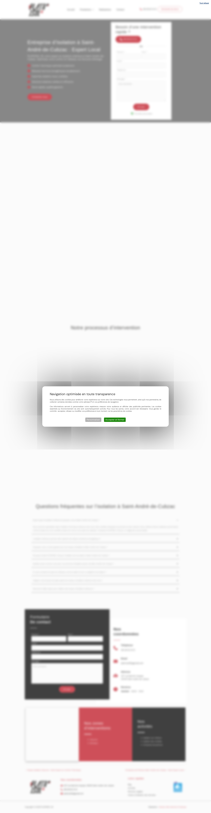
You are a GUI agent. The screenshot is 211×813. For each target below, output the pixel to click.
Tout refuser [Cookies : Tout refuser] (204, 3)
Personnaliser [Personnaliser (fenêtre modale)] (93, 419)
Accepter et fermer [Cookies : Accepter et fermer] (114, 419)
